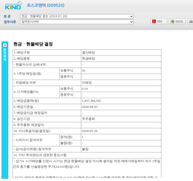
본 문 (7, 16)
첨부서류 (10, 22)
